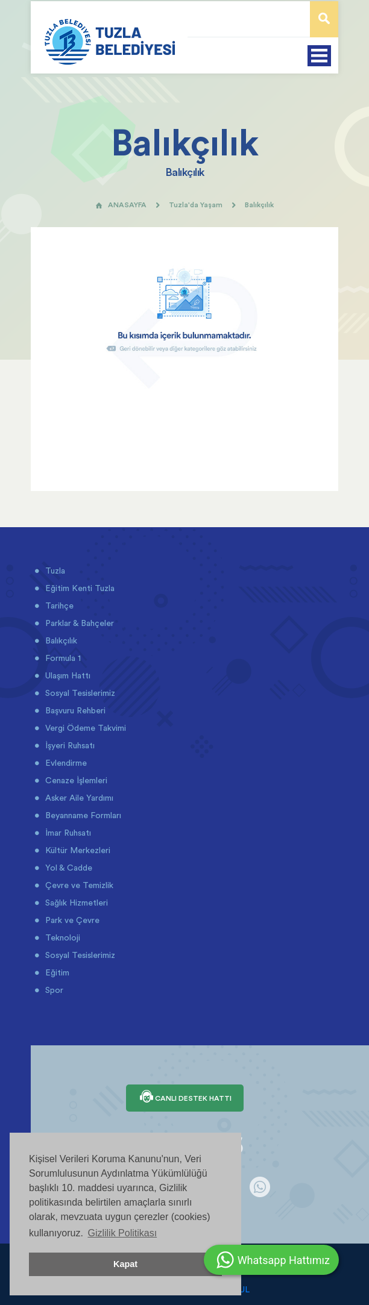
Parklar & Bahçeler (78, 623)
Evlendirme (65, 762)
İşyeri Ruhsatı (69, 745)
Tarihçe (58, 605)
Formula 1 (62, 657)
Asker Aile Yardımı (78, 797)
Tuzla (54, 570)
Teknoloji (61, 937)
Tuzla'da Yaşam (195, 204)
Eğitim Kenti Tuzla (79, 588)
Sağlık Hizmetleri (75, 902)
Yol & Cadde (67, 867)
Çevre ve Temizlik (78, 885)
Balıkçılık (60, 640)
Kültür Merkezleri (76, 850)
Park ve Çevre (71, 920)
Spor (53, 989)
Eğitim (56, 972)
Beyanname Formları (82, 815)
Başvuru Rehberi (74, 710)
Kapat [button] (125, 1264)
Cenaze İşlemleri (75, 780)
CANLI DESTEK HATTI (185, 1098)
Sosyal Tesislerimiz (79, 692)
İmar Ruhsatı (67, 832)
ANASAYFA (121, 204)
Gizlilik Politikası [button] (122, 1233)
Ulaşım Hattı (66, 675)
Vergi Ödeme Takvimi (84, 727)
